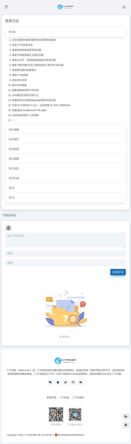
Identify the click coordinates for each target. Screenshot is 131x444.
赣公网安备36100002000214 (70, 435)
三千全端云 (78, 397)
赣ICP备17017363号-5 (43, 435)
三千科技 (64, 397)
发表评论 (118, 272)
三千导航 (28, 435)
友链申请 (51, 397)
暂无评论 (10, 215)
